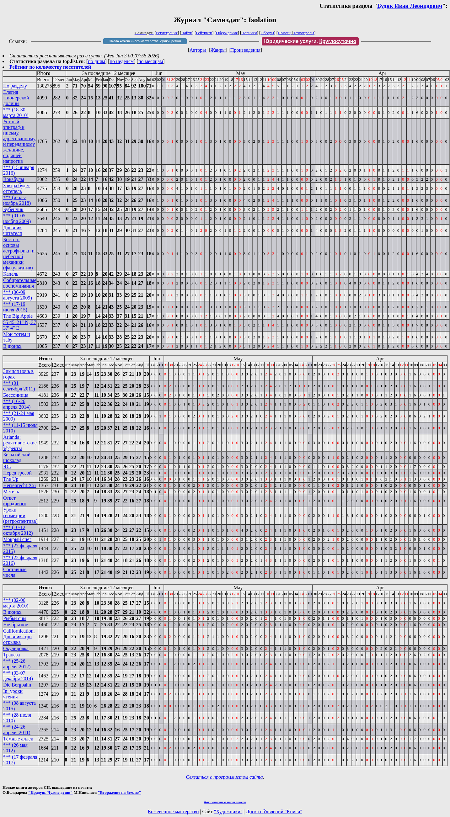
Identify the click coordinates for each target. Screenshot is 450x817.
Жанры (218, 50)
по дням (96, 61)
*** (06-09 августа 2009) (17, 294)
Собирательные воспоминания (19, 283)
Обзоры (267, 32)
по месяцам (150, 61)
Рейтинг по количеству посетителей (50, 67)
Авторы (198, 50)
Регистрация (167, 32)
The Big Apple (18, 316)
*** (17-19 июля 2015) (15, 306)
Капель (10, 274)
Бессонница (15, 395)
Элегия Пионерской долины (16, 97)
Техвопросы (303, 32)
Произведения (245, 50)
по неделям (122, 61)
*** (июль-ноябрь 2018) (17, 200)
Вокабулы (13, 179)
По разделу (15, 85)
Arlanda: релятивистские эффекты (20, 442)
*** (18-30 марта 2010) (16, 112)
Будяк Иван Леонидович (409, 6)
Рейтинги (204, 32)
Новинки (249, 32)
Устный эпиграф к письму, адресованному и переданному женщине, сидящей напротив (19, 141)
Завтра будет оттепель (16, 188)
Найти (186, 32)
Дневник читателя (12, 230)
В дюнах (12, 346)
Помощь (285, 32)
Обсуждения (227, 32)
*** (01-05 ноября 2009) (17, 218)
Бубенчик (13, 209)
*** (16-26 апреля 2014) (16, 404)
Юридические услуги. (310, 41)
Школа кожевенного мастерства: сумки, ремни (145, 41)
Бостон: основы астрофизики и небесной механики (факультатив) (19, 253)
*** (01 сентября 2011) (19, 385)
